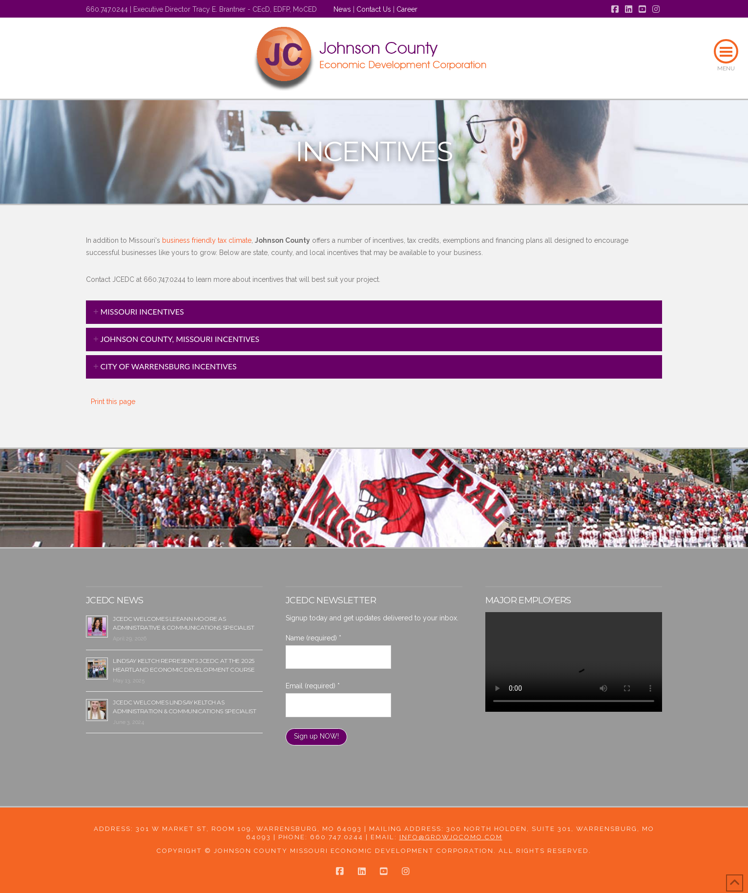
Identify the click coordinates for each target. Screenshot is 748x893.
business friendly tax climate (205, 240)
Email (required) (313, 686)
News (342, 9)
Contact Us (373, 9)
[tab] (374, 312)
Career (406, 9)
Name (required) (313, 638)
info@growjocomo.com (450, 837)
